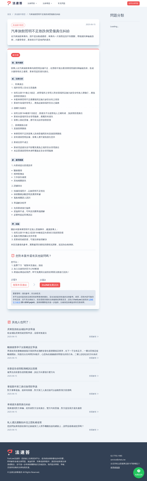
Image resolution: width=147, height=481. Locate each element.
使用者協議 (115, 467)
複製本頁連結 (20, 284)
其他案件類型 (19, 14)
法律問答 (31, 3)
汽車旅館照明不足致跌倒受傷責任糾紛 (44, 14)
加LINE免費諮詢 (50, 284)
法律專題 (46, 3)
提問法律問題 (133, 3)
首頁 (9, 14)
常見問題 (61, 3)
